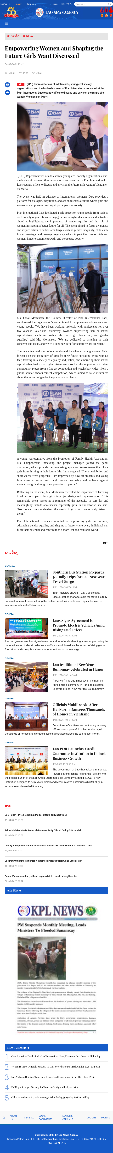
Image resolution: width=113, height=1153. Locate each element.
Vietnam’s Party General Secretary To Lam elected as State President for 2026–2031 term (55, 1066)
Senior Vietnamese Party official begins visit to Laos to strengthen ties (41, 876)
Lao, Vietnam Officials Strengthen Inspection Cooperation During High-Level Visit (53, 1077)
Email (10, 72)
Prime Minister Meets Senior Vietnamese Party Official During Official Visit (43, 830)
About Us (13, 1118)
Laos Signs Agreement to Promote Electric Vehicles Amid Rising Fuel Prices (79, 625)
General (28, 36)
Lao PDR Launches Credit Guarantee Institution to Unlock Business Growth (79, 753)
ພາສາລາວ (5, 4)
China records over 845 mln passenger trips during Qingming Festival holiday (50, 1097)
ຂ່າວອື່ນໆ (11, 552)
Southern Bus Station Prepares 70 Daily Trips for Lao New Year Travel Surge (78, 577)
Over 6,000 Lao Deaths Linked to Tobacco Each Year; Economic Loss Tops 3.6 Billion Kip (55, 1056)
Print (23, 72)
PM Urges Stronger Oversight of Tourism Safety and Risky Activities (45, 1087)
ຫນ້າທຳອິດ (13, 36)
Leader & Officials (67, 1118)
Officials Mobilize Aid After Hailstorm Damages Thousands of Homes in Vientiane (79, 709)
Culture (91, 1117)
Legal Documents (45, 1118)
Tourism (106, 1117)
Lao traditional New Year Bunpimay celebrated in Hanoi (78, 667)
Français (31, 4)
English (18, 4)
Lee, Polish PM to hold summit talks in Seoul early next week (36, 815)
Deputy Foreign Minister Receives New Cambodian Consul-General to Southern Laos (48, 845)
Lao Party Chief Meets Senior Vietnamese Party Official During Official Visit (43, 861)
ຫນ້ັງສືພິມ (14, 890)
